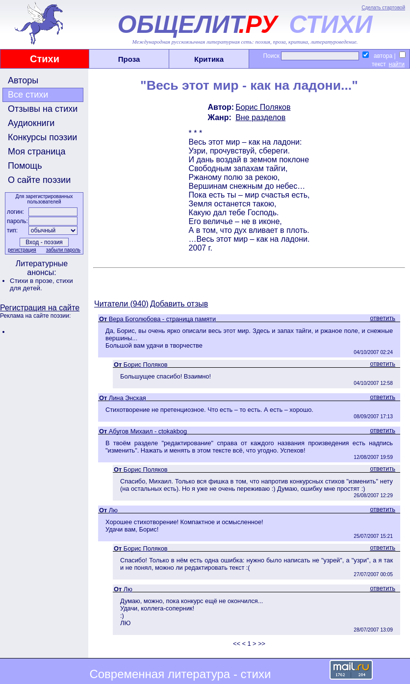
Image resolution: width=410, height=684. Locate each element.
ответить (382, 318)
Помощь (25, 166)
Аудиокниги (31, 123)
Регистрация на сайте (39, 308)
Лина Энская (127, 398)
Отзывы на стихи (42, 109)
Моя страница (37, 151)
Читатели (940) (121, 304)
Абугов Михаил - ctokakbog (148, 431)
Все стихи (28, 95)
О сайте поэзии (39, 180)
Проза (129, 59)
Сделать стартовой (383, 7)
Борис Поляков (262, 107)
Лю (113, 510)
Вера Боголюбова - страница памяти (162, 319)
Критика (209, 59)
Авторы (23, 80)
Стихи (44, 58)
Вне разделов (260, 117)
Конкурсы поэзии (42, 137)
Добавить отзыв (179, 304)
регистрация (22, 250)
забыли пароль (63, 250)
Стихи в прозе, (33, 280)
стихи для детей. (41, 284)
